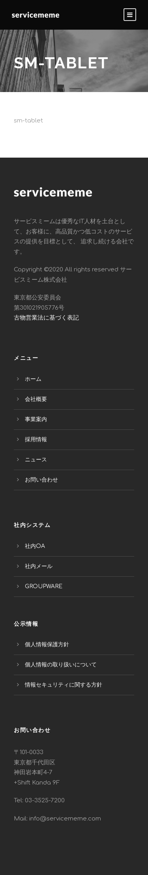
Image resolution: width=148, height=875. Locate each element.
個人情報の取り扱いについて (61, 665)
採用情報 (36, 439)
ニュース (36, 460)
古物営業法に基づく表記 (46, 317)
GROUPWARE (43, 586)
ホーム (33, 379)
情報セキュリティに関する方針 (63, 685)
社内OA (35, 546)
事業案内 (36, 419)
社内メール (38, 566)
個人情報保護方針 (47, 644)
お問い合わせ (41, 480)
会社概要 (36, 399)
